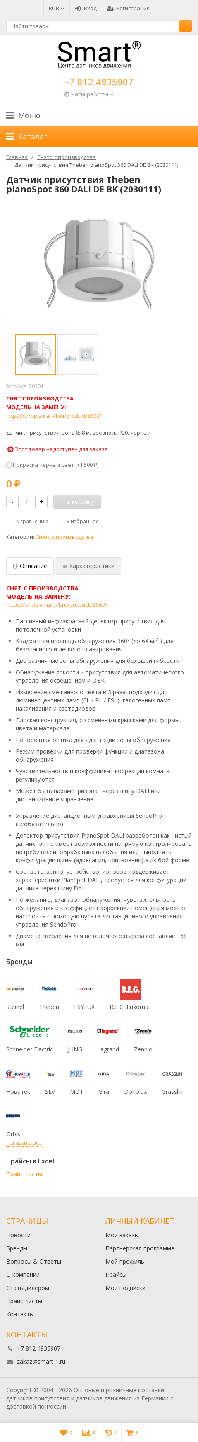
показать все (24, 1142)
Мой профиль (124, 1261)
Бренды (16, 1248)
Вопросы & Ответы (33, 1261)
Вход (86, 8)
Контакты (20, 1314)
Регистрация (128, 8)
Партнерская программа (139, 1248)
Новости (18, 1235)
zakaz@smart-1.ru (41, 1361)
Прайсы (115, 1274)
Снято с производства (64, 537)
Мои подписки (125, 1288)
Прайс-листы (24, 1174)
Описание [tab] (30, 566)
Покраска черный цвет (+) (52, 464)
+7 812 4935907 (99, 81)
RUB (56, 8)
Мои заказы (122, 1235)
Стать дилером (27, 1288)
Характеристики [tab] (88, 566)
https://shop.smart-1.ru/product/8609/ (53, 415)
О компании (23, 1274)
